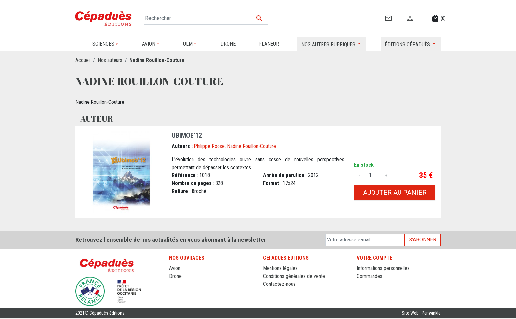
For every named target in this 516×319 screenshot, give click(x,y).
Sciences (178, 300)
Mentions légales (280, 268)
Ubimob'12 (187, 135)
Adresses (366, 292)
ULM (174, 292)
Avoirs (363, 284)
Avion (174, 268)
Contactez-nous (279, 284)
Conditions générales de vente (294, 276)
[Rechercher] (206, 18)
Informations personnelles (383, 268)
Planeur (177, 284)
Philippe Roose (209, 146)
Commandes (369, 276)
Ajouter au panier (394, 192)
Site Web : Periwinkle (421, 314)
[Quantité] (372, 175)
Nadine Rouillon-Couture (251, 146)
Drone (175, 276)
